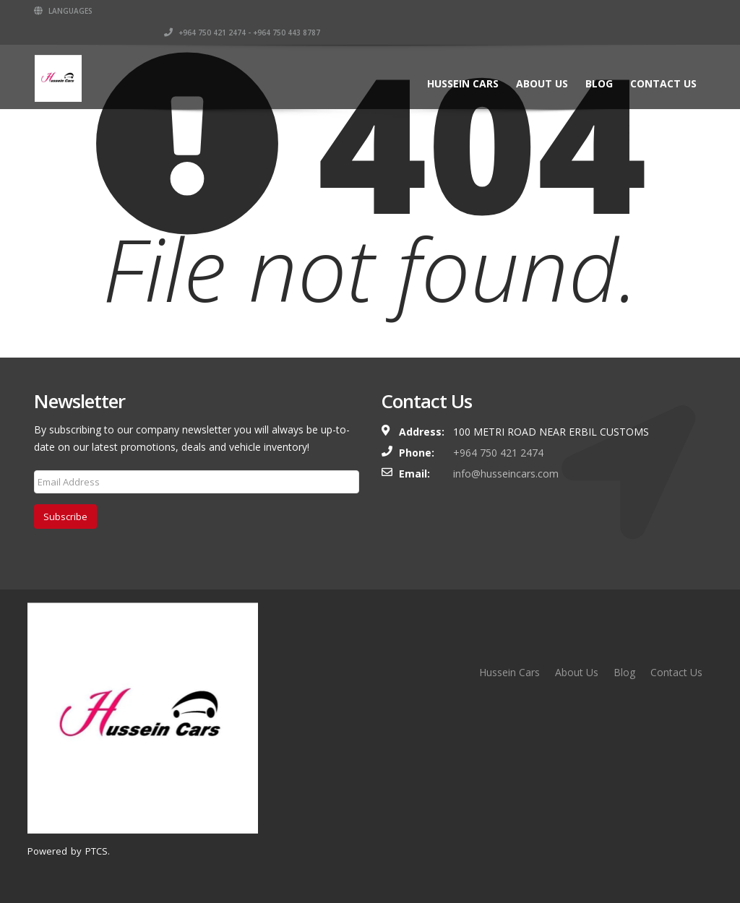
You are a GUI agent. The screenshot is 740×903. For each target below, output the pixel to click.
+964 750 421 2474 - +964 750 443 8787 (589, 11)
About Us (542, 62)
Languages (63, 11)
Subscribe (65, 516)
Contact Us (663, 62)
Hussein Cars (463, 62)
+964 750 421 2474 (498, 452)
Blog (599, 62)
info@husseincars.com (506, 473)
